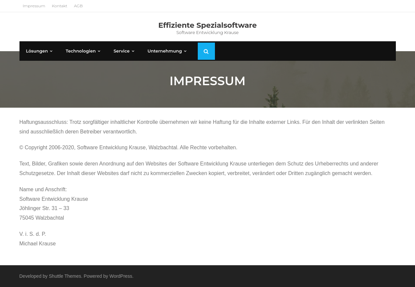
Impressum (34, 5)
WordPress (120, 276)
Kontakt (59, 5)
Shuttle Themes (65, 276)
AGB (78, 5)
